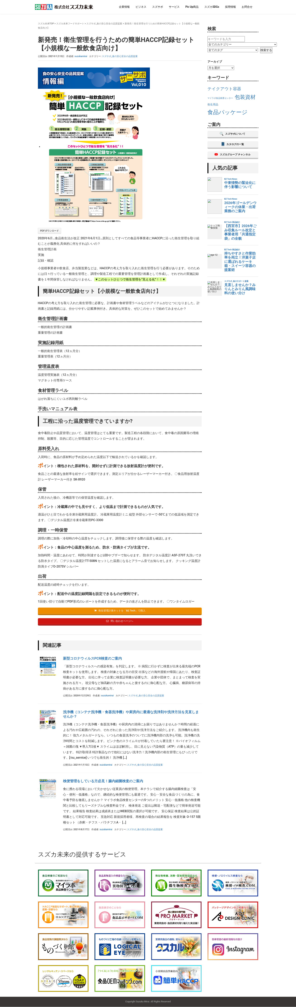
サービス (174, 6)
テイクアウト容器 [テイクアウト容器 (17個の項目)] (224, 88)
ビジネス (141, 6)
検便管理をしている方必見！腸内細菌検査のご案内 (103, 781)
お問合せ (247, 6)
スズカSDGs (211, 6)
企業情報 (124, 6)
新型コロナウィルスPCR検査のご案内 (92, 659)
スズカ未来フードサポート (70, 23)
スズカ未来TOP (46, 23)
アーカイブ (214, 61)
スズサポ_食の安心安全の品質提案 (104, 23)
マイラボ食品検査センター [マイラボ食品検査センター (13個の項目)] (220, 98)
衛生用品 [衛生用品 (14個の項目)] (212, 104)
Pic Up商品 (192, 6)
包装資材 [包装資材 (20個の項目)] (245, 97)
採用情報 (230, 6)
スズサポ (157, 6)
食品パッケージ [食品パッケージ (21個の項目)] (227, 112)
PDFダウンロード (49, 230)
